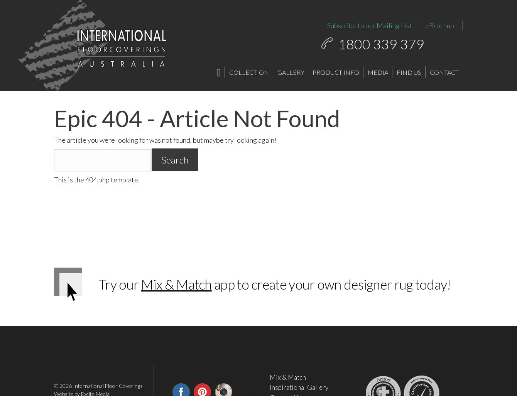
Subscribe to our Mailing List (369, 25)
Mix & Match (176, 284)
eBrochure (441, 25)
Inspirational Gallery (299, 387)
